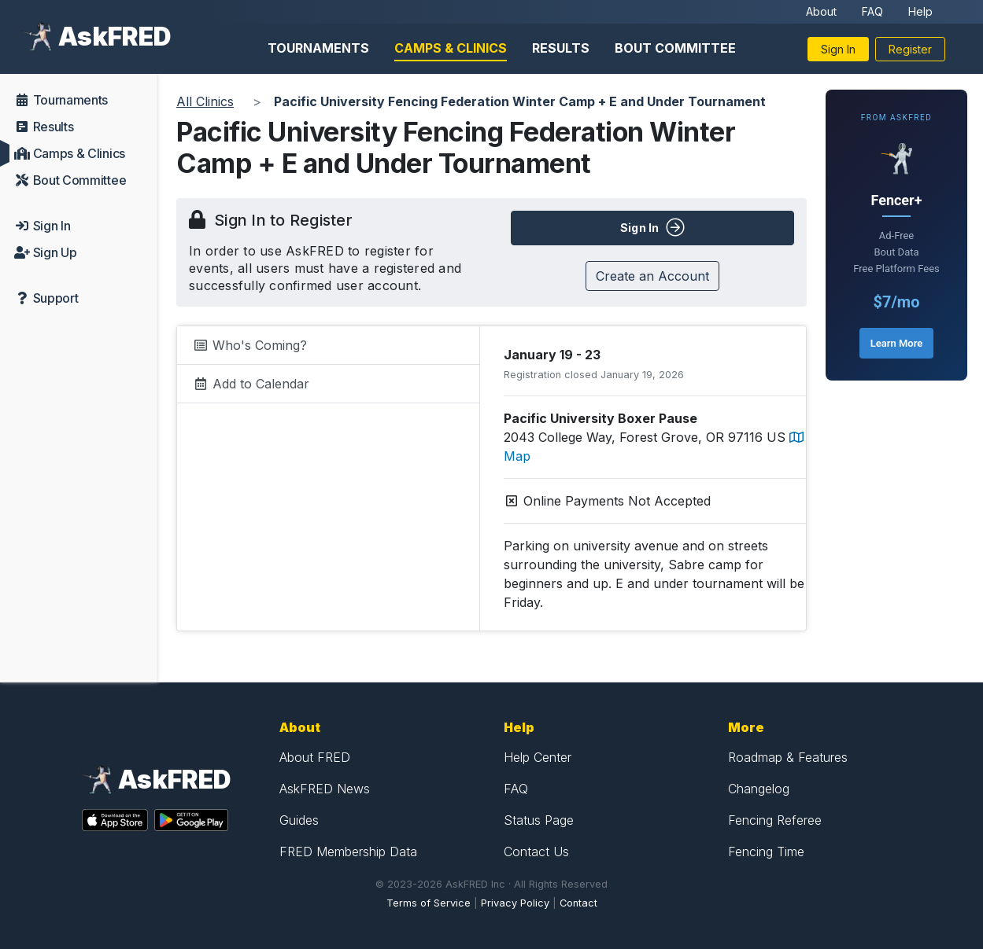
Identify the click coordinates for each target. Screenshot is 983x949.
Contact (578, 903)
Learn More (896, 343)
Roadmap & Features (788, 757)
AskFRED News (324, 788)
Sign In (838, 49)
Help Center (537, 757)
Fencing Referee (775, 820)
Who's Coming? (250, 345)
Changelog (758, 788)
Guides (299, 820)
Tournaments (318, 48)
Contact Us (536, 851)
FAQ (872, 11)
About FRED (314, 757)
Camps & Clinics (450, 48)
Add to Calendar (251, 384)
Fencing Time (766, 851)
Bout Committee (675, 48)
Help (920, 11)
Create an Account (652, 276)
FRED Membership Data (348, 851)
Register (910, 49)
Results (560, 48)
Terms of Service (428, 903)
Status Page (539, 820)
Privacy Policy (515, 903)
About (821, 11)
